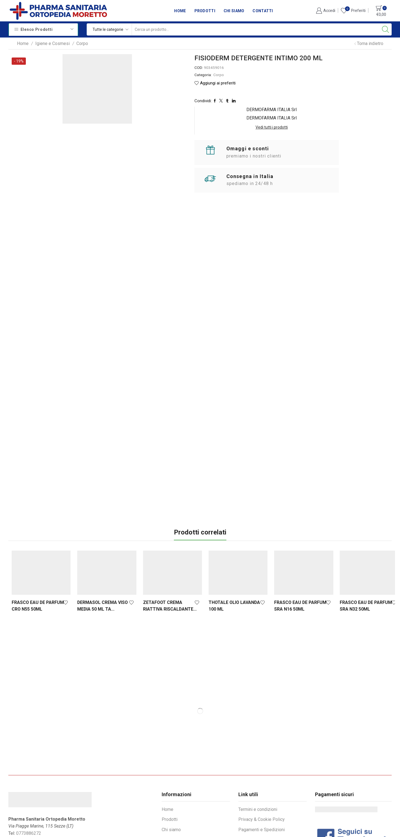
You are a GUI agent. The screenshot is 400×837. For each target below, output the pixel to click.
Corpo (82, 43)
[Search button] (385, 29)
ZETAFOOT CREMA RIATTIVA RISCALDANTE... (166, 552)
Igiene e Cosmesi (52, 43)
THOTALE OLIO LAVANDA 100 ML (229, 552)
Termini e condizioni (257, 755)
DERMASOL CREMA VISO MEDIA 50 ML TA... (101, 552)
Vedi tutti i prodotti (351, 75)
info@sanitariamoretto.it (44, 786)
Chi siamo (234, 11)
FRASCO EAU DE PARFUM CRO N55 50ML (38, 552)
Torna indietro (370, 43)
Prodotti (204, 11)
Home (180, 11)
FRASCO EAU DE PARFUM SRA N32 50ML (357, 552)
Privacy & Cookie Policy (261, 765)
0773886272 (28, 779)
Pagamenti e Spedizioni (261, 776)
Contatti (262, 11)
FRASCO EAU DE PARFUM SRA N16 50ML (293, 552)
